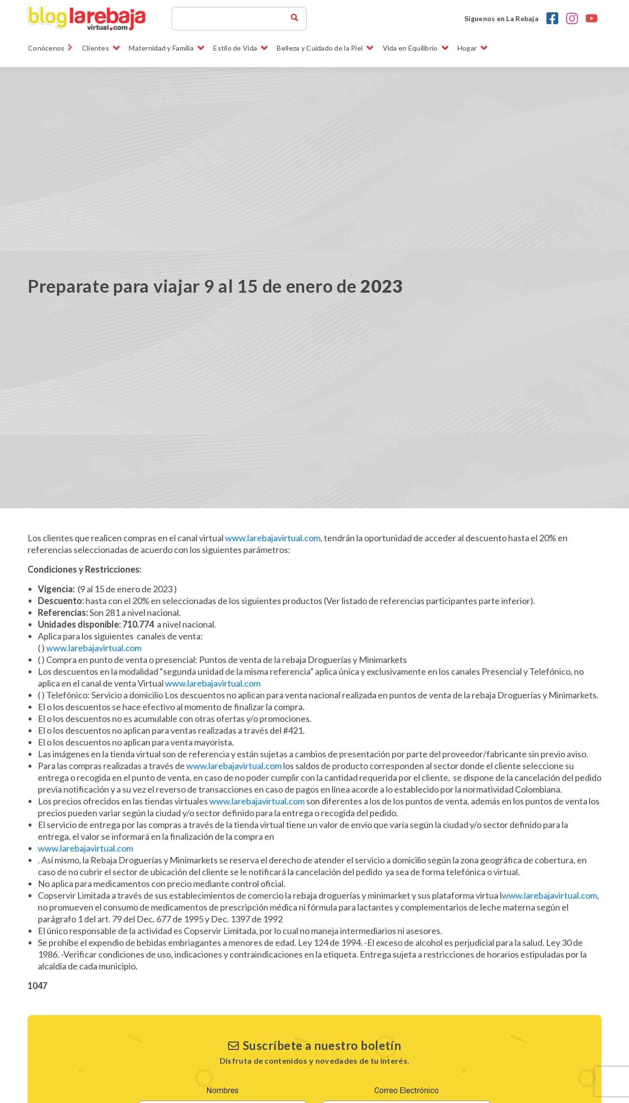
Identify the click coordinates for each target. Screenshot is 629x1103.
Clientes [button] (101, 48)
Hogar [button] (472, 48)
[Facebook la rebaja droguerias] (552, 19)
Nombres (222, 1090)
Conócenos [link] (50, 48)
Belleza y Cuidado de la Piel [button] (325, 48)
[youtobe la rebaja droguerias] (591, 19)
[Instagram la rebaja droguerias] (572, 19)
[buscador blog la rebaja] (294, 19)
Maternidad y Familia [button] (166, 48)
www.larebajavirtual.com (272, 537)
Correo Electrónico (406, 1090)
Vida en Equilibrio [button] (416, 48)
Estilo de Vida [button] (240, 48)
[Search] (235, 18)
